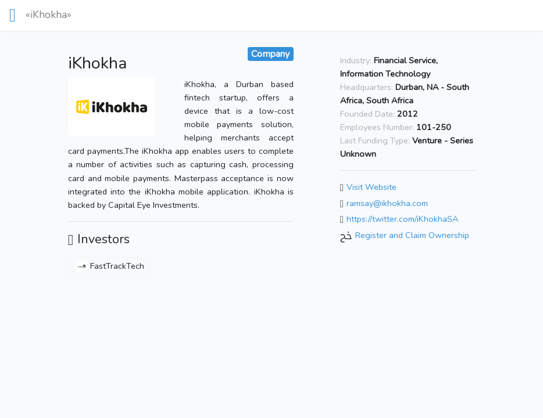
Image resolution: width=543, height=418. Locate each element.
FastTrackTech (110, 266)
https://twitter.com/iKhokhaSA (402, 219)
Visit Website (371, 187)
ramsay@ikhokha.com (387, 203)
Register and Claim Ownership (412, 235)
